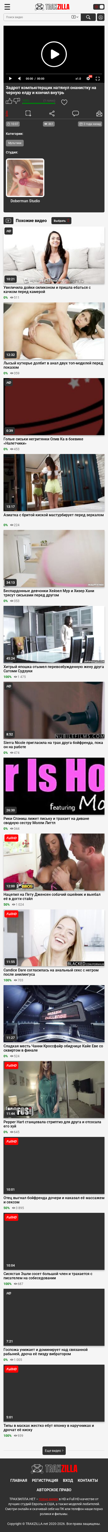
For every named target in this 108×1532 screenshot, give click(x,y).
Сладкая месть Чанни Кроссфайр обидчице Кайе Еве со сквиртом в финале (53, 1048)
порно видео (48, 1499)
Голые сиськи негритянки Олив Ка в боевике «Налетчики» (43, 441)
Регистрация (45, 1480)
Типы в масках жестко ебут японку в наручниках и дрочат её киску (49, 1428)
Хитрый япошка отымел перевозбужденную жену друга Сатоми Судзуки (54, 669)
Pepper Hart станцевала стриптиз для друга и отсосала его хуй (52, 1124)
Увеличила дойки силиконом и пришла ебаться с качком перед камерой (47, 289)
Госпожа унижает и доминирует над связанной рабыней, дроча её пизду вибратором (46, 1352)
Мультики (14, 143)
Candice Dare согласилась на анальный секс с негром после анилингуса (51, 972)
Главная (18, 1480)
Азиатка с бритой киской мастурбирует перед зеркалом (54, 515)
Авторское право (54, 1490)
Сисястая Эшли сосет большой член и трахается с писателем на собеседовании (48, 1276)
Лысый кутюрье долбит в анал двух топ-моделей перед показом (53, 365)
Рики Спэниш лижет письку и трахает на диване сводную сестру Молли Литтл (46, 821)
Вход (68, 1480)
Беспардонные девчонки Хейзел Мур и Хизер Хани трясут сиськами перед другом (49, 593)
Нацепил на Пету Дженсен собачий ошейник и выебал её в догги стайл (52, 896)
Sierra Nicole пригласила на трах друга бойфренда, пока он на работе (53, 745)
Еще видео (54, 1451)
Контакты (88, 1480)
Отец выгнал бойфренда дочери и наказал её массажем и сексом (54, 1200)
